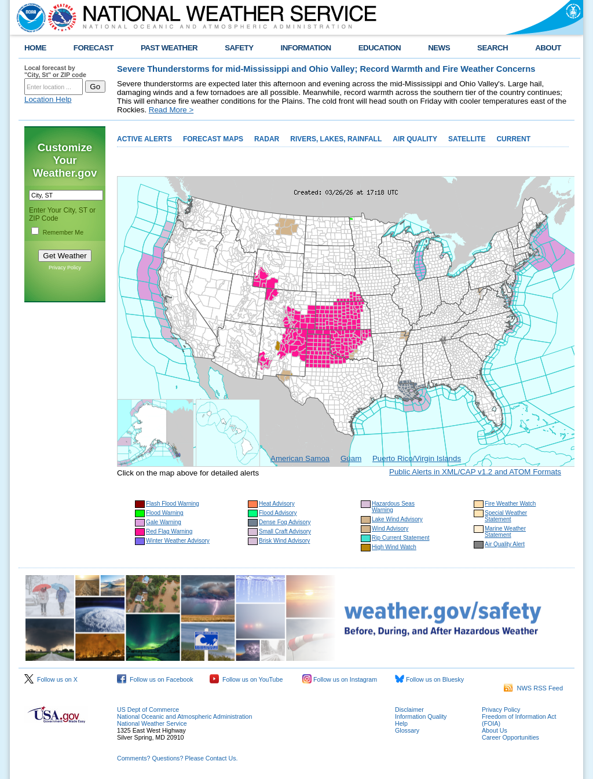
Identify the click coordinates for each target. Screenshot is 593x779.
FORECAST (94, 47)
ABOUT (548, 47)
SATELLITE (466, 139)
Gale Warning (163, 522)
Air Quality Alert (505, 544)
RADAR (266, 139)
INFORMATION (306, 47)
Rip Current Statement (401, 538)
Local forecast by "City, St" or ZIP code (55, 71)
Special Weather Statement (506, 516)
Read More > (171, 109)
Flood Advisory (278, 513)
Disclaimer (409, 709)
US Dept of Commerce (148, 709)
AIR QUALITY (415, 139)
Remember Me (63, 232)
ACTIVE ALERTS (144, 139)
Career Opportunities (510, 737)
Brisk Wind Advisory (284, 540)
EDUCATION (379, 47)
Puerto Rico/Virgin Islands (416, 458)
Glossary (407, 730)
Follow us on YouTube (246, 679)
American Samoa (300, 458)
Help (401, 723)
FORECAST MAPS (213, 139)
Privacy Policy (65, 267)
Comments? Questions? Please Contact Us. (177, 758)
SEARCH (492, 47)
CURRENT (513, 139)
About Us (494, 730)
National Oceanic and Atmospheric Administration (184, 716)
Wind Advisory (390, 528)
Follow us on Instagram (339, 679)
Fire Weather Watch (510, 503)
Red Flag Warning (169, 531)
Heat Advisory (277, 503)
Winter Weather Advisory (178, 540)
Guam (351, 458)
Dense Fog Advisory (285, 522)
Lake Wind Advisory (397, 519)
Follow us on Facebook (155, 679)
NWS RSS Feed (533, 688)
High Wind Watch (394, 547)
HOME (35, 47)
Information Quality (420, 716)
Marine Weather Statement (505, 531)
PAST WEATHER (169, 47)
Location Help (48, 99)
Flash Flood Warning (172, 503)
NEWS (439, 47)
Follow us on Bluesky (429, 679)
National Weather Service (152, 723)
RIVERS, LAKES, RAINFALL (336, 139)
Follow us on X (51, 679)
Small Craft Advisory (285, 531)
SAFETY (239, 47)
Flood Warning (165, 513)
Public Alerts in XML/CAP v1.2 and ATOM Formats (475, 471)
